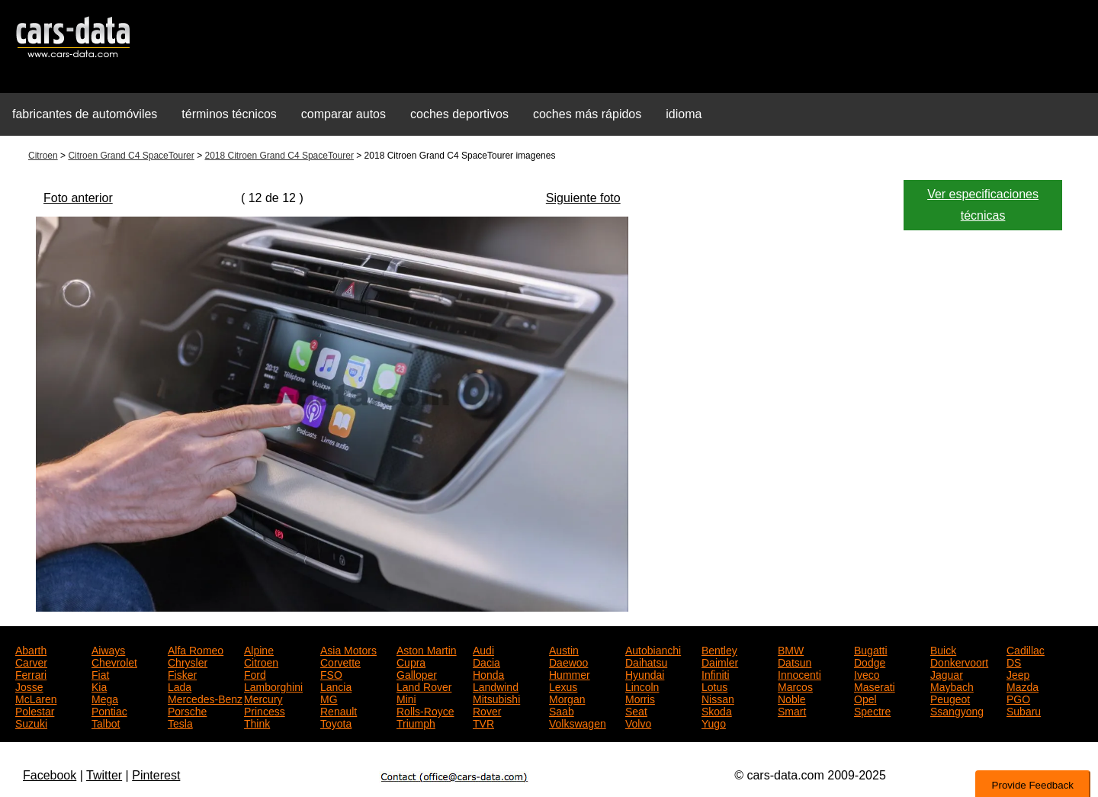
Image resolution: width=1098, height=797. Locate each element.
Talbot (106, 722)
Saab (561, 710)
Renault (338, 710)
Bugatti (871, 649)
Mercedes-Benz (205, 697)
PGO (1018, 697)
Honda (488, 673)
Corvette (340, 661)
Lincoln (642, 685)
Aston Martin (426, 649)
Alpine (259, 649)
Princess (264, 710)
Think (257, 722)
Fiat (100, 673)
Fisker (182, 673)
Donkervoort (959, 661)
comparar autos (343, 114)
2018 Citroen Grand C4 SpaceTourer (278, 155)
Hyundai (644, 673)
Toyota (336, 722)
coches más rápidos (587, 114)
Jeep (1017, 673)
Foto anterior (78, 197)
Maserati (874, 685)
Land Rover (423, 685)
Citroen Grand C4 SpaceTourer (131, 155)
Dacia (486, 661)
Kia (99, 685)
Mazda (1022, 685)
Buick (943, 649)
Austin (564, 649)
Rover (487, 710)
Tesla (180, 722)
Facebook (49, 775)
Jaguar (946, 673)
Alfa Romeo (195, 649)
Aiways (108, 649)
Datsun (794, 661)
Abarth (31, 649)
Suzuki (31, 722)
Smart (792, 710)
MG (329, 697)
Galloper (416, 673)
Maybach (952, 685)
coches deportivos (459, 114)
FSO (331, 673)
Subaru (1023, 710)
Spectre (872, 710)
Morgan (567, 697)
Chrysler (187, 661)
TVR (483, 722)
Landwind (495, 685)
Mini (406, 697)
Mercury (263, 697)
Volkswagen (577, 722)
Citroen (43, 155)
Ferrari (31, 673)
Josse (29, 685)
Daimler (720, 661)
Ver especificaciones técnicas (983, 205)
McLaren (35, 697)
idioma (684, 114)
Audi (483, 649)
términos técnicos (229, 114)
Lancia (336, 685)
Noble (792, 697)
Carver (31, 661)
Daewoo (568, 661)
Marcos (795, 685)
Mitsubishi (496, 697)
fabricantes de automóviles (84, 114)
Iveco (866, 673)
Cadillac (1025, 649)
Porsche (187, 710)
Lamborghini (273, 685)
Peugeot (950, 697)
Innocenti (799, 673)
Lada (179, 685)
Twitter (104, 775)
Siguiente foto (583, 197)
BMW (791, 649)
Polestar (34, 710)
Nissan (718, 697)
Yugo (714, 722)
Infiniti (716, 673)
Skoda (717, 710)
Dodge (869, 661)
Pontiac (109, 710)
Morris (640, 697)
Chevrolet (114, 661)
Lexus (563, 685)
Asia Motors (348, 649)
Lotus (714, 685)
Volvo (638, 722)
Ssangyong (957, 710)
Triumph (415, 722)
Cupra (410, 661)
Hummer (569, 673)
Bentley (719, 649)
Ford (255, 673)
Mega (105, 697)
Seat (636, 710)
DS (1013, 661)
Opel (865, 697)
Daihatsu (646, 661)
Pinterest (156, 775)
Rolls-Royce (425, 710)
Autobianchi (653, 649)
